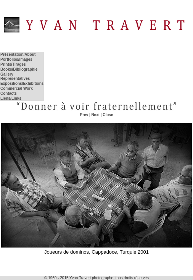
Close (108, 115)
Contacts (8, 93)
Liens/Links (10, 98)
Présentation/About (17, 54)
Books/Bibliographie (18, 69)
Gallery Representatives (15, 76)
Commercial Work (16, 88)
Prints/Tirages (13, 64)
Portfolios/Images (16, 59)
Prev (84, 115)
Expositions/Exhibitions (21, 83)
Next (95, 115)
